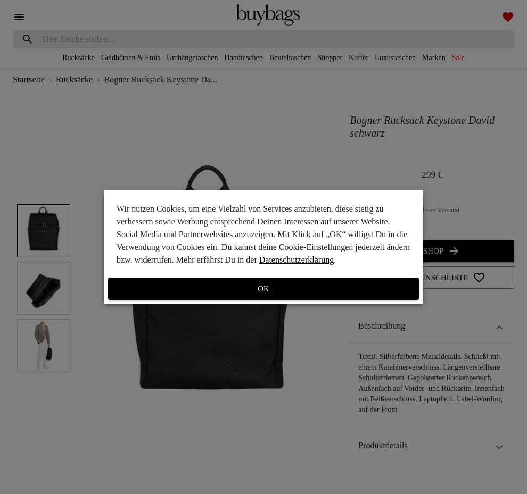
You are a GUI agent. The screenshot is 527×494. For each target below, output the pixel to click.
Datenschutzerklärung (296, 259)
